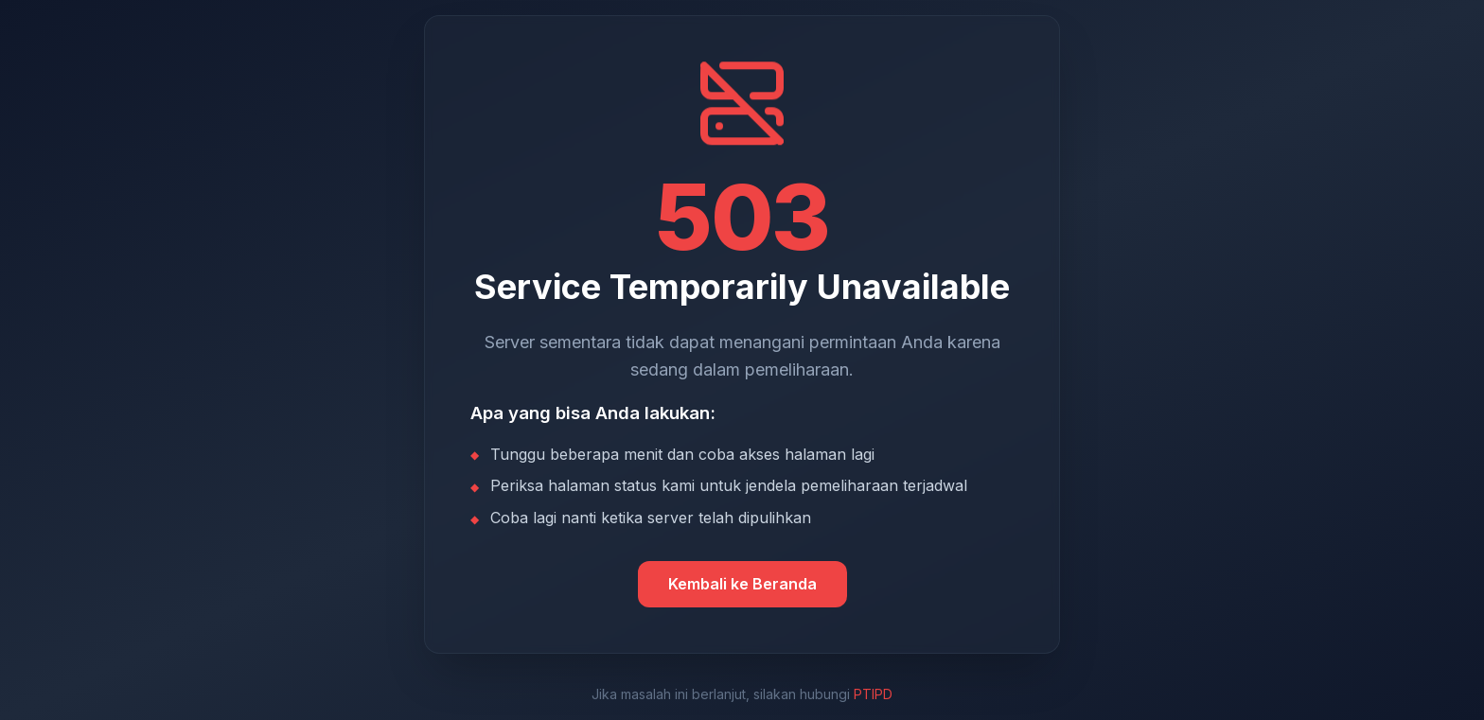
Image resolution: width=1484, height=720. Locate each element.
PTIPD (873, 694)
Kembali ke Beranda (742, 583)
